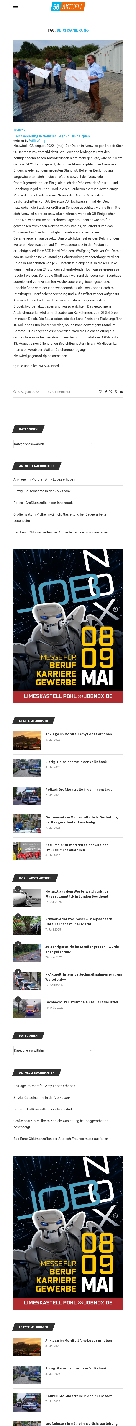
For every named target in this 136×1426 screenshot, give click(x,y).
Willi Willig (37, 141)
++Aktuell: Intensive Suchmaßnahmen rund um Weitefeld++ (83, 977)
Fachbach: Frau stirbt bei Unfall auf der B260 (81, 1002)
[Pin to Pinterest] (116, 392)
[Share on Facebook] (106, 392)
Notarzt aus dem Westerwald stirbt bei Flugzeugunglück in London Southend (77, 893)
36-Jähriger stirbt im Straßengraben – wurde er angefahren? (82, 949)
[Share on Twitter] (110, 392)
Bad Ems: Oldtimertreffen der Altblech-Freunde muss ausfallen (60, 1139)
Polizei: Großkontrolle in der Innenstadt (43, 1109)
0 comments (59, 392)
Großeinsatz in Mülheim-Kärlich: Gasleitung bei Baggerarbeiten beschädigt (81, 819)
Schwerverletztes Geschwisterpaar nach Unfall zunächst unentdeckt (78, 921)
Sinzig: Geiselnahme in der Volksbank (42, 1098)
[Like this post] (100, 392)
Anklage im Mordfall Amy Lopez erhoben (44, 1086)
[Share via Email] (121, 392)
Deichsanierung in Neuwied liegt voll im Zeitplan (51, 136)
